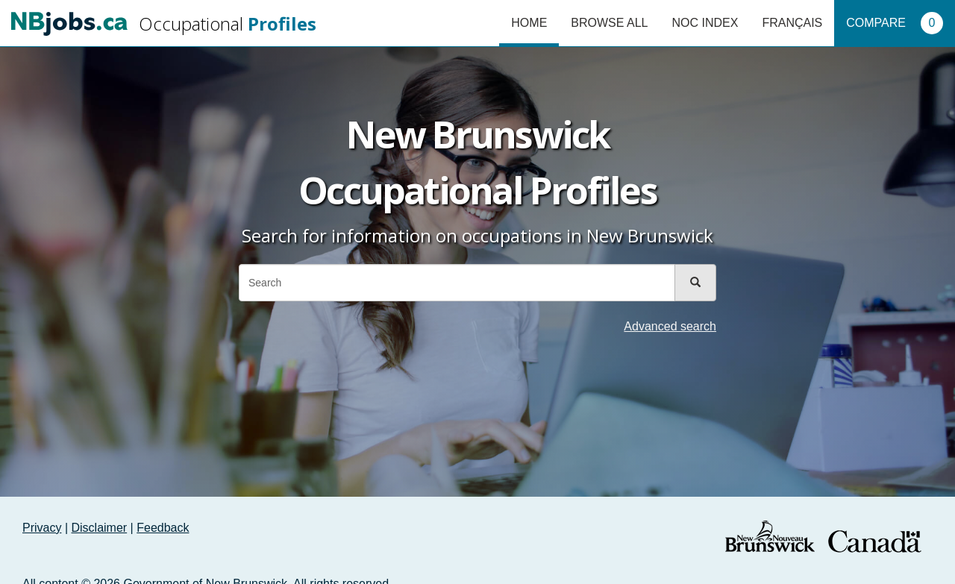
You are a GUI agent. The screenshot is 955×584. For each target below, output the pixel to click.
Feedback (163, 527)
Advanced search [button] (670, 326)
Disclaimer (100, 527)
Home (529, 22)
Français (792, 22)
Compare (894, 23)
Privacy (41, 527)
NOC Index (704, 22)
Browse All (609, 22)
